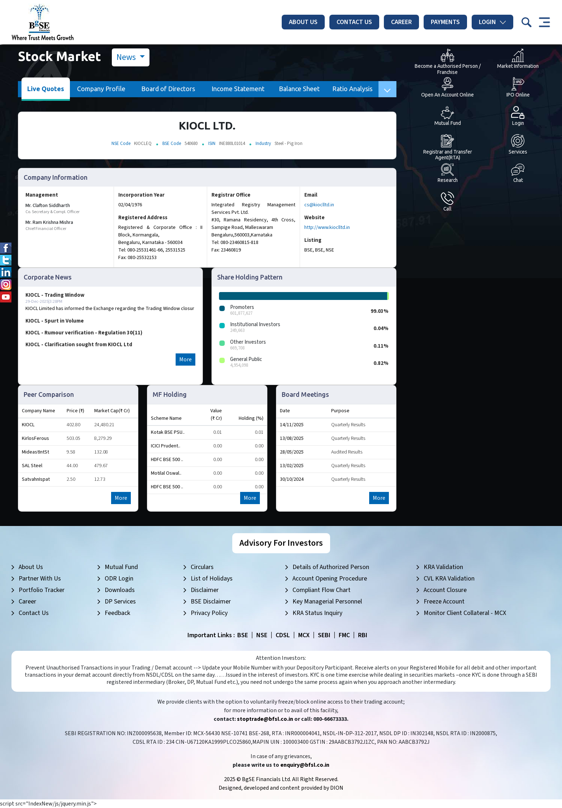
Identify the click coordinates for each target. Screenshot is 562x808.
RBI (362, 635)
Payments (445, 22)
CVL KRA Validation (449, 578)
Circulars (202, 567)
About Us (303, 22)
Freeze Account (444, 601)
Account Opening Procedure (329, 578)
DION (336, 788)
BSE (242, 635)
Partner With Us (40, 578)
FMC (344, 635)
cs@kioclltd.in (319, 204)
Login (492, 22)
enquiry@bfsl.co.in (304, 765)
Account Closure (445, 590)
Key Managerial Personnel (327, 601)
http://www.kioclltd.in (327, 227)
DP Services (120, 601)
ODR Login (119, 578)
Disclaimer (205, 590)
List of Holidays (212, 578)
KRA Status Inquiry (317, 613)
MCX (304, 635)
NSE (261, 635)
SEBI (324, 635)
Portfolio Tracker (42, 590)
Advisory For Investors (281, 543)
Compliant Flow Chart (321, 590)
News (127, 57)
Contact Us (354, 22)
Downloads (120, 590)
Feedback (117, 613)
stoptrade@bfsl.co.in (265, 719)
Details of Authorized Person (330, 567)
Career (401, 22)
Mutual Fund (121, 567)
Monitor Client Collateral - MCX (465, 613)
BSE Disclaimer (211, 601)
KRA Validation (443, 567)
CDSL (283, 635)
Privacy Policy (209, 613)
